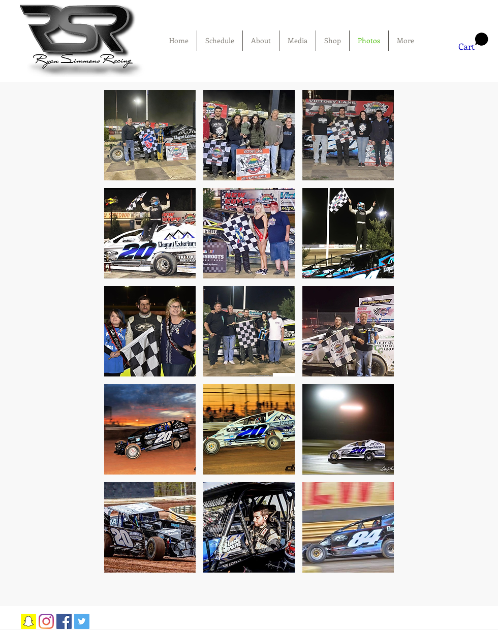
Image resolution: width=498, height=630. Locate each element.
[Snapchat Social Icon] (28, 621)
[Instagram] (46, 621)
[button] (473, 42)
